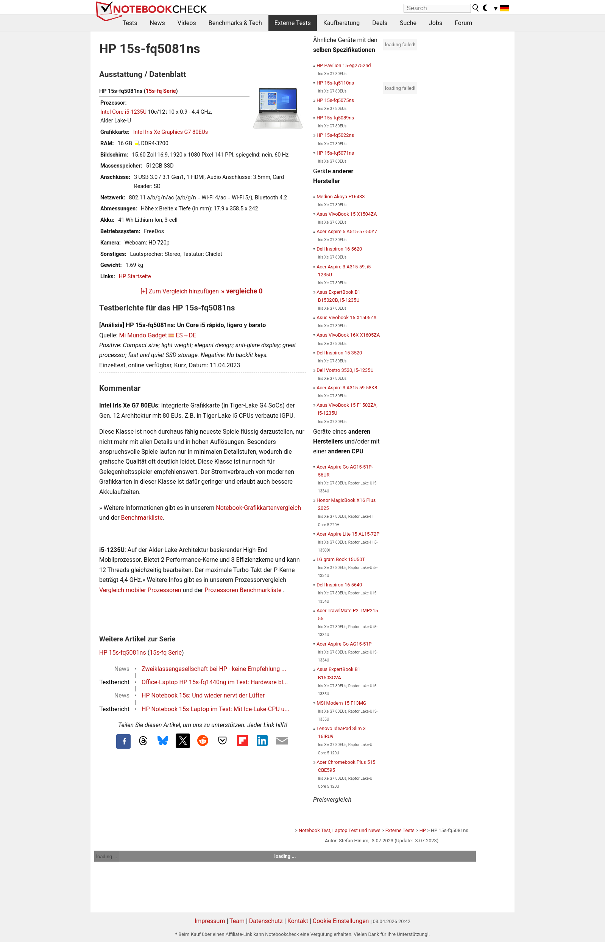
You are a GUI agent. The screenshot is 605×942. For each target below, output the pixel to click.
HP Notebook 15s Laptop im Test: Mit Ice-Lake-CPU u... (215, 709)
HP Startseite (135, 276)
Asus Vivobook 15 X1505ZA (346, 317)
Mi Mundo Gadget (143, 335)
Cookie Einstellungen (341, 921)
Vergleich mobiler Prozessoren (140, 590)
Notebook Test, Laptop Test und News (339, 830)
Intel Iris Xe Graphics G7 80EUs (170, 132)
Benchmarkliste (142, 517)
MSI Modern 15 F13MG (341, 703)
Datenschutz (266, 921)
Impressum (210, 921)
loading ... (106, 856)
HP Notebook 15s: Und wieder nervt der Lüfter (203, 695)
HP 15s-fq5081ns (122, 652)
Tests (130, 23)
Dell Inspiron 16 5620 (339, 249)
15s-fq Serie (161, 91)
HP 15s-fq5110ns (335, 83)
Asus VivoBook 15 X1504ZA (347, 214)
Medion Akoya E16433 (341, 196)
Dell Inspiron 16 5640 (339, 585)
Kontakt (297, 921)
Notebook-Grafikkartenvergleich (258, 507)
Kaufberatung (341, 23)
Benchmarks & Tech (235, 23)
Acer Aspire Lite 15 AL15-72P (348, 534)
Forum (463, 23)
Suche (408, 23)
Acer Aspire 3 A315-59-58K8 (347, 387)
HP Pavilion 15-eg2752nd (344, 65)
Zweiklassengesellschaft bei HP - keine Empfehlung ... (214, 668)
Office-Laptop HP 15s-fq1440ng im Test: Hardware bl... (215, 682)
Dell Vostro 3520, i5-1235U (345, 370)
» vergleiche (242, 291)
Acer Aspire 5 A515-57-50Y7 (347, 231)
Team (237, 921)
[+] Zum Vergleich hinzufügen (179, 291)
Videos (187, 23)
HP (422, 830)
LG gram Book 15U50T (341, 559)
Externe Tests (292, 23)
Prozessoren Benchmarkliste (243, 590)
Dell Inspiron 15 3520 (339, 353)
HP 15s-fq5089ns (335, 118)
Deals (379, 23)
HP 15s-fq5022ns (335, 135)
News (157, 23)
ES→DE (186, 335)
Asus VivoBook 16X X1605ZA (348, 335)
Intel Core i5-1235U (123, 112)
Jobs (435, 23)
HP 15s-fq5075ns (335, 100)
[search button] (475, 8)
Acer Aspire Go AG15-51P (344, 644)
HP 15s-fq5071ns (335, 153)
